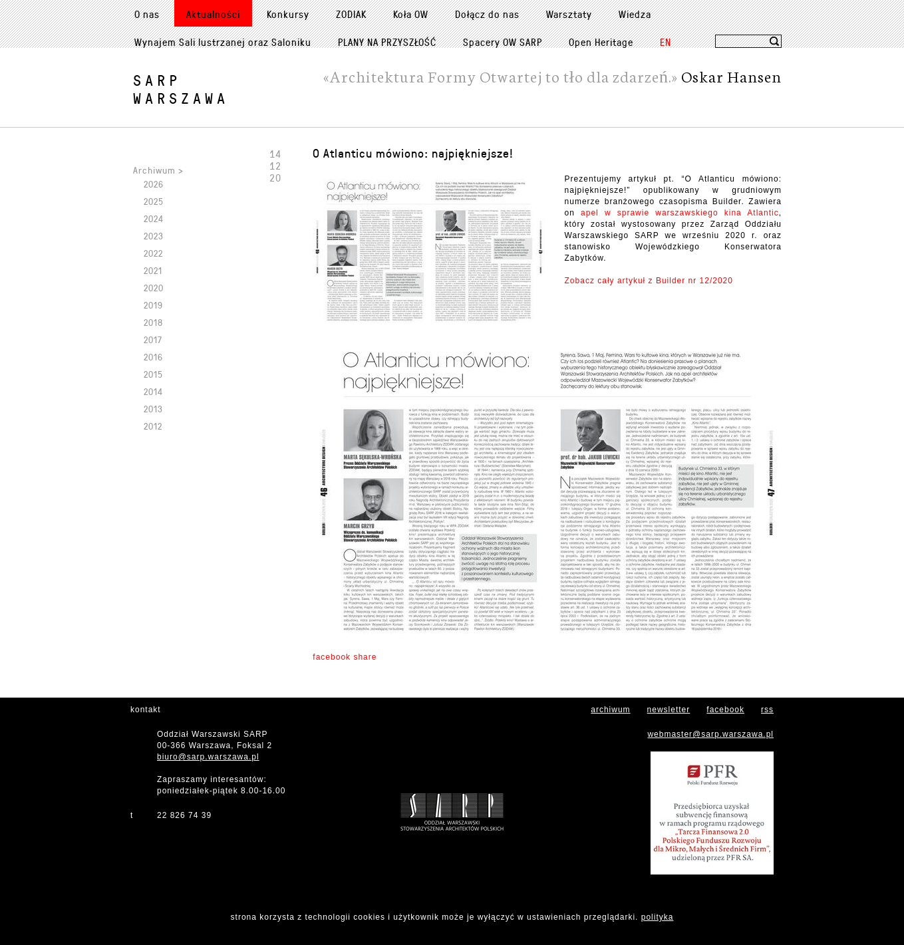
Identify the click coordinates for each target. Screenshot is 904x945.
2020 (154, 287)
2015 (153, 374)
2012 (153, 426)
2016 (153, 356)
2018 (153, 322)
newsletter (668, 709)
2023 (154, 235)
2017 (153, 339)
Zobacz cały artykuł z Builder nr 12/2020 (649, 280)
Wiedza (635, 14)
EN (665, 42)
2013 (153, 408)
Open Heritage (601, 42)
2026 (154, 184)
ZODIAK (351, 14)
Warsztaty (569, 14)
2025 (154, 201)
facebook (725, 709)
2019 (153, 305)
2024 (154, 218)
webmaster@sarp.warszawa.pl (710, 734)
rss (767, 709)
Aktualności (213, 14)
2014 (153, 391)
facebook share (345, 657)
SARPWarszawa (181, 89)
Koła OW (410, 14)
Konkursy (288, 14)
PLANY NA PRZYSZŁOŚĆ (387, 42)
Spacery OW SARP (502, 42)
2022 (153, 253)
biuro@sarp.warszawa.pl (208, 756)
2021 (153, 270)
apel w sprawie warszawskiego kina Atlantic (680, 212)
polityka (657, 917)
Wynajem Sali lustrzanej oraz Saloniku (222, 42)
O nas (147, 14)
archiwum (610, 709)
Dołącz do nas (487, 14)
